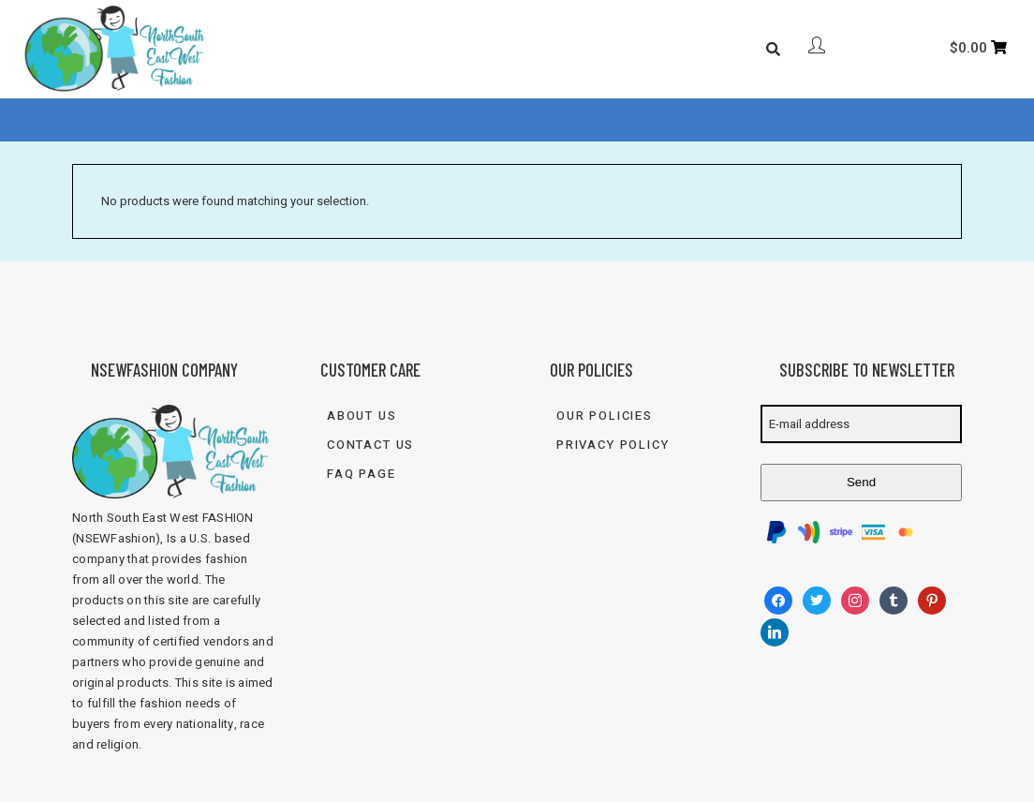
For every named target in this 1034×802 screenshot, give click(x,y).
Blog (510, 120)
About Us (305, 120)
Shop (383, 120)
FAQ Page (361, 474)
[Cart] (978, 47)
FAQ (452, 120)
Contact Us (593, 120)
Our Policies (604, 415)
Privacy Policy (612, 444)
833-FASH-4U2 (711, 120)
